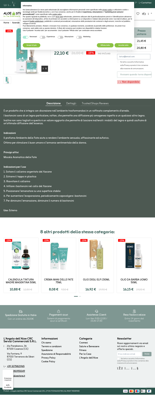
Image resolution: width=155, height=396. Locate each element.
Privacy (127, 66)
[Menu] (11, 371)
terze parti (59, 17)
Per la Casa (85, 355)
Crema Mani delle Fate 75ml (58, 282)
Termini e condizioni (51, 348)
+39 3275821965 (16, 368)
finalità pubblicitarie (36, 21)
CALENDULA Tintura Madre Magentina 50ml (21, 282)
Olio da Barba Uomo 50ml (134, 282)
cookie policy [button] (57, 14)
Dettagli (71, 105)
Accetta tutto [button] (123, 45)
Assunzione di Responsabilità (56, 355)
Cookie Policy (48, 363)
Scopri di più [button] (32, 45)
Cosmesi (83, 344)
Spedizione (47, 352)
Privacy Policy (48, 359)
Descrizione (53, 105)
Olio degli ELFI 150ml (96, 281)
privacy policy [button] (107, 10)
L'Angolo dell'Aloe (88, 359)
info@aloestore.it (16, 377)
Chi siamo (46, 344)
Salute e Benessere (89, 348)
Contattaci (145, 3)
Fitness (82, 352)
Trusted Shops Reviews (95, 105)
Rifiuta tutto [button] (105, 45)
